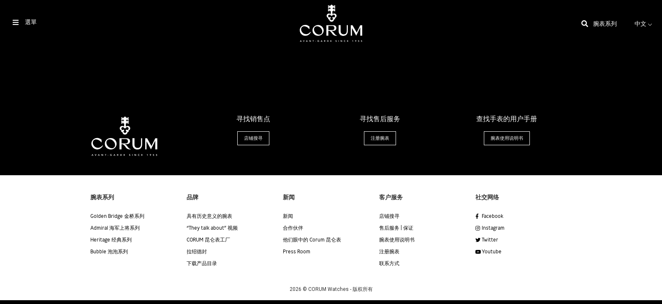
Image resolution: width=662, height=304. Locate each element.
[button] (253, 138)
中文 (644, 24)
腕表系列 (605, 24)
